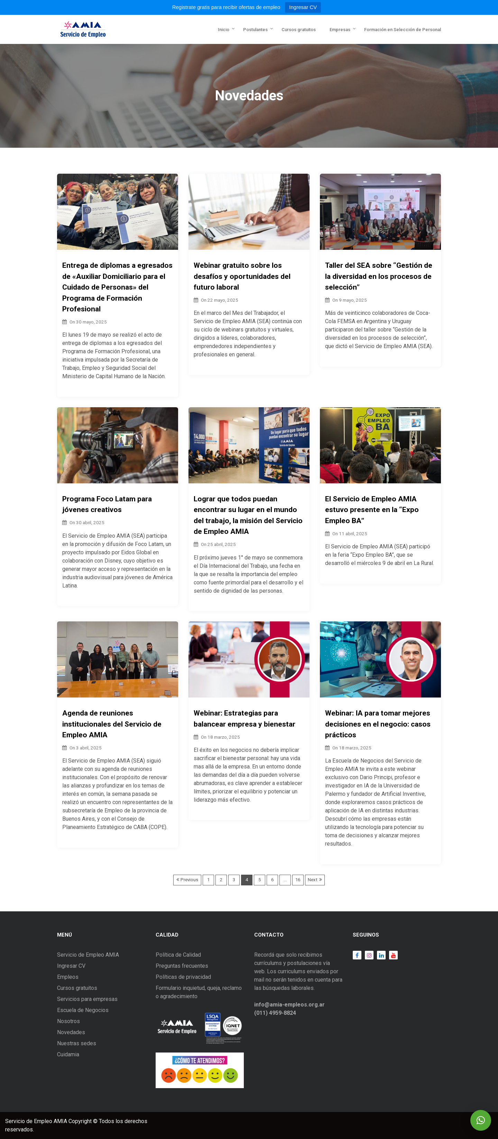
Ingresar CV (303, 7)
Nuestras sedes (76, 1043)
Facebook (357, 955)
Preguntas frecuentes (182, 966)
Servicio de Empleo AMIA (88, 954)
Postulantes (255, 29)
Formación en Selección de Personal (402, 29)
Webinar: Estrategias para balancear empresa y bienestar (244, 718)
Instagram (367, 955)
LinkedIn (380, 955)
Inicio (223, 29)
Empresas (340, 29)
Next (312, 879)
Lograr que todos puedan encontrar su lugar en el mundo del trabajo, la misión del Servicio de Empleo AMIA (248, 515)
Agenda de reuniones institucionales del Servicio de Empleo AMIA (112, 724)
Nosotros (68, 1021)
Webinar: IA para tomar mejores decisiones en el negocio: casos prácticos (378, 724)
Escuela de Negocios (83, 1010)
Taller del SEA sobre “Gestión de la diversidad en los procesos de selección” (378, 276)
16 (297, 879)
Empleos (68, 977)
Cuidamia (68, 1054)
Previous (189, 879)
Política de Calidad (178, 954)
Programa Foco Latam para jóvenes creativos (107, 504)
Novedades (71, 1032)
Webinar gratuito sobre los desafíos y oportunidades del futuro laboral (242, 276)
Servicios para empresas (87, 999)
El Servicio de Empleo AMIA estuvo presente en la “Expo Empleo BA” (372, 510)
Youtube (392, 955)
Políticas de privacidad (183, 977)
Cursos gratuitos (299, 29)
